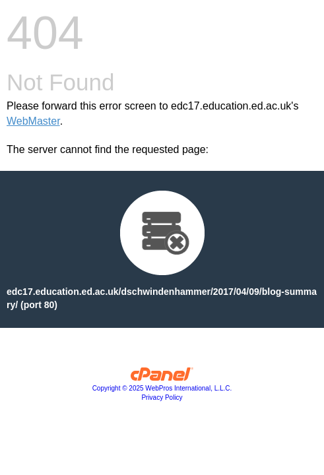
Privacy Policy (161, 397)
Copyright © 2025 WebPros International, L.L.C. (162, 388)
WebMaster (33, 121)
